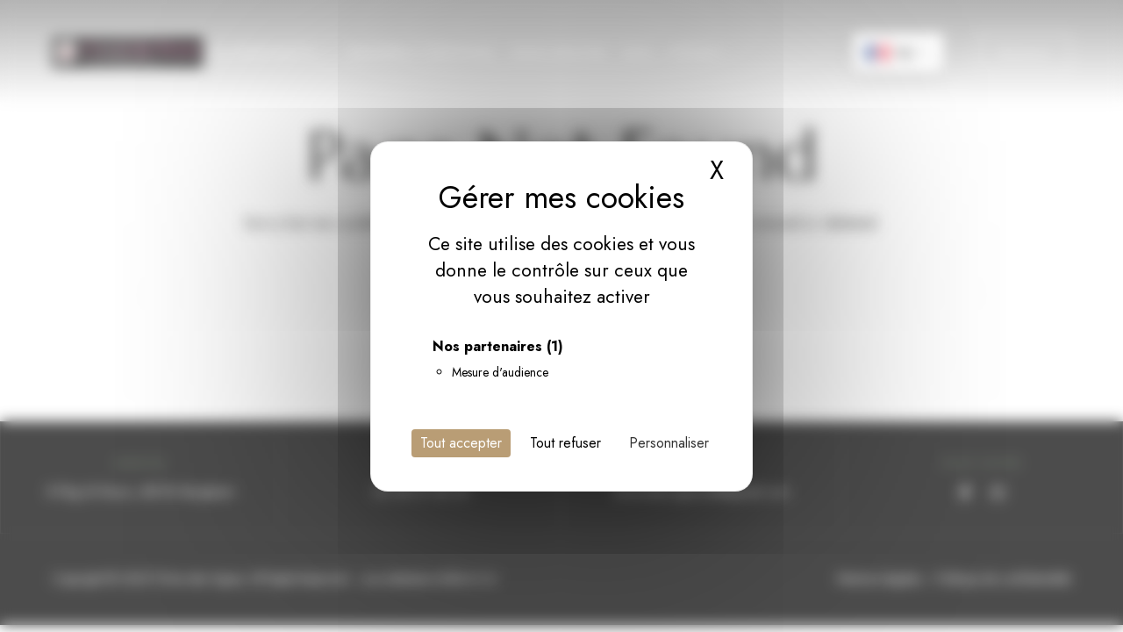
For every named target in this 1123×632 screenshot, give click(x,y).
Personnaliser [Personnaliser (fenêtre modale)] (669, 443)
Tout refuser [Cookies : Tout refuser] (565, 443)
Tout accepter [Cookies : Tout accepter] (461, 443)
